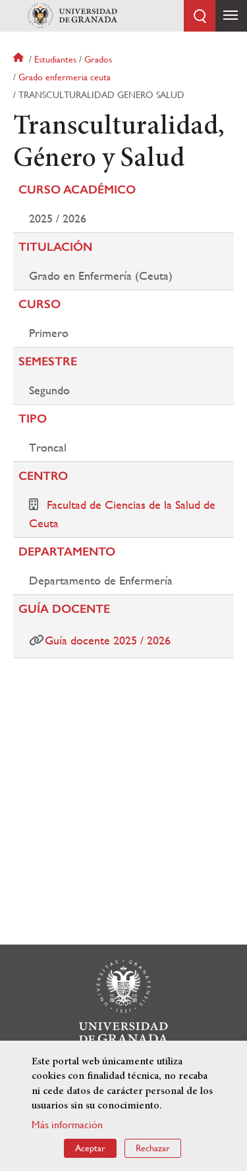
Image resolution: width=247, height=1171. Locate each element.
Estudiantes (55, 59)
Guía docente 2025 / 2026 (108, 640)
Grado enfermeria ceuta (64, 77)
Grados (98, 59)
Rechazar (153, 1148)
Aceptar (90, 1148)
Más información (67, 1125)
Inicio (19, 59)
